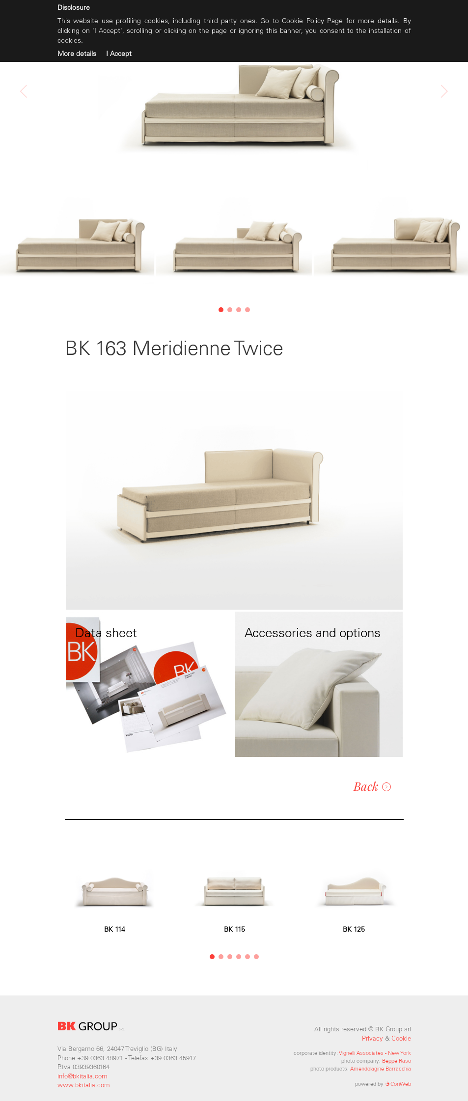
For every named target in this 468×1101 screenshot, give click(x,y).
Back (372, 786)
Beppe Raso (396, 1060)
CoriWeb (398, 1083)
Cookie (401, 1038)
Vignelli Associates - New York (375, 1052)
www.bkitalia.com (83, 1085)
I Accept (119, 54)
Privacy (372, 1038)
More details (76, 54)
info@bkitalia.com (82, 1076)
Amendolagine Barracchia (380, 1068)
